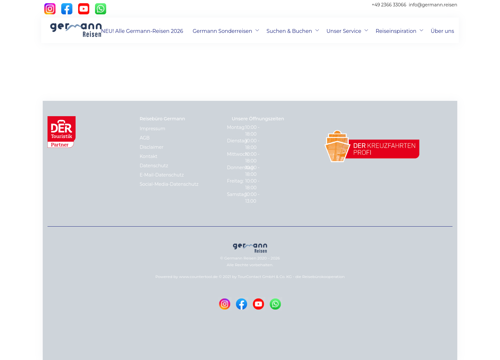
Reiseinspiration (396, 31)
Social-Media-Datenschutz (169, 184)
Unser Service (344, 31)
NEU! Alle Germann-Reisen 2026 (142, 31)
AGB (145, 138)
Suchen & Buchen (289, 31)
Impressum (152, 128)
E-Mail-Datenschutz (162, 175)
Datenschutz (154, 166)
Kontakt (149, 156)
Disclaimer (152, 147)
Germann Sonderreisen (222, 31)
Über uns (442, 31)
